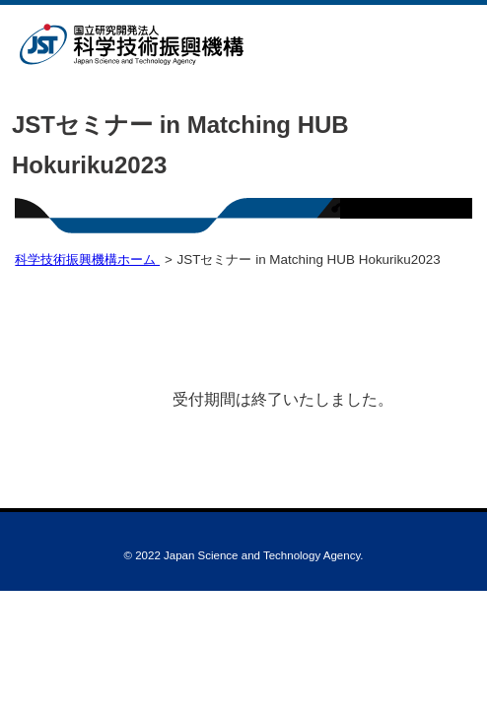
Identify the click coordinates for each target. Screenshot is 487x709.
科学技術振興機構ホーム (87, 259)
